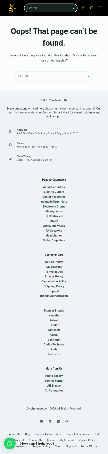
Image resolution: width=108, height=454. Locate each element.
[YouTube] (66, 421)
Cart (96, 434)
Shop (58, 446)
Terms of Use (54, 272)
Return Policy (54, 262)
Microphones (53, 211)
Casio (54, 335)
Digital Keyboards (53, 196)
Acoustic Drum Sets (54, 201)
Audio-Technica (54, 344)
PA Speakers (54, 230)
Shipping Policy (54, 286)
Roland (54, 320)
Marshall (54, 330)
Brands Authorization (54, 296)
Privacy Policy (54, 276)
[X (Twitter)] (58, 421)
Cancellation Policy (54, 281)
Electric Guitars (54, 192)
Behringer (53, 340)
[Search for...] (46, 8)
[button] (10, 443)
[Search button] (73, 8)
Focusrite (54, 354)
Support (54, 291)
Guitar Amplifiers (54, 240)
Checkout (18, 440)
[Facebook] (50, 421)
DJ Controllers (54, 216)
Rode (54, 349)
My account (54, 267)
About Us (14, 434)
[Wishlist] (83, 7)
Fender (54, 325)
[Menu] (100, 8)
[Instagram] (41, 421)
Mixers (54, 221)
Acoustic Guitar (53, 187)
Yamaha (54, 315)
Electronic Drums (54, 206)
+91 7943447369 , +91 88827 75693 (37, 146)
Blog (27, 434)
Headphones (54, 235)
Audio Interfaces (54, 226)
